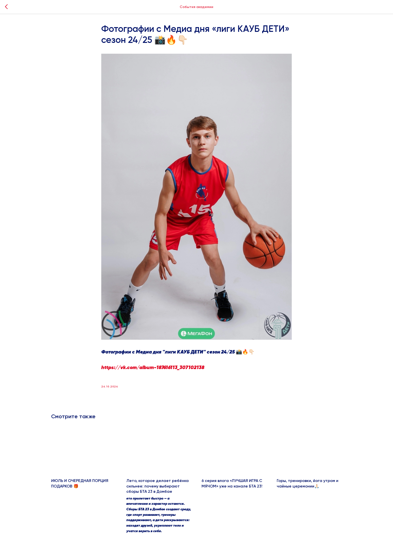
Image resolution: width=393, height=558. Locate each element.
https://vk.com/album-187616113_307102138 (152, 367)
